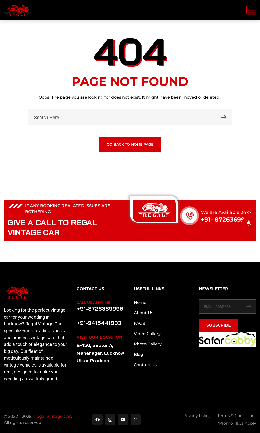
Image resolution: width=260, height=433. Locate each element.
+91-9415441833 (99, 322)
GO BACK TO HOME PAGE (130, 144)
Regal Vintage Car (52, 416)
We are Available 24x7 (226, 212)
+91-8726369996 (100, 308)
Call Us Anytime (93, 302)
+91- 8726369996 (226, 219)
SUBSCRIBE (218, 325)
